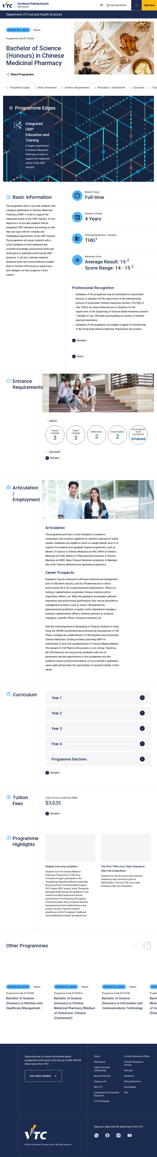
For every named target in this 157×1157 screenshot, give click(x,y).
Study (97, 1056)
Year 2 (57, 713)
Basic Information (45, 87)
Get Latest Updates (43, 1075)
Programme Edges (18, 87)
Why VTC (98, 1087)
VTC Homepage (101, 1101)
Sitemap (128, 1070)
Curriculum (136, 87)
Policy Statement (132, 1081)
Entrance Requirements (75, 87)
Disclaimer (129, 1076)
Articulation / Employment (109, 87)
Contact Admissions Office (137, 1056)
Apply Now (149, 5)
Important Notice (116, 5)
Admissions (99, 1062)
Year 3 (57, 728)
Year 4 (57, 744)
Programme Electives (69, 759)
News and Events (102, 1076)
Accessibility (130, 1087)
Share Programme (20, 74)
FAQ (126, 1092)
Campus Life (100, 1081)
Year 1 (57, 698)
